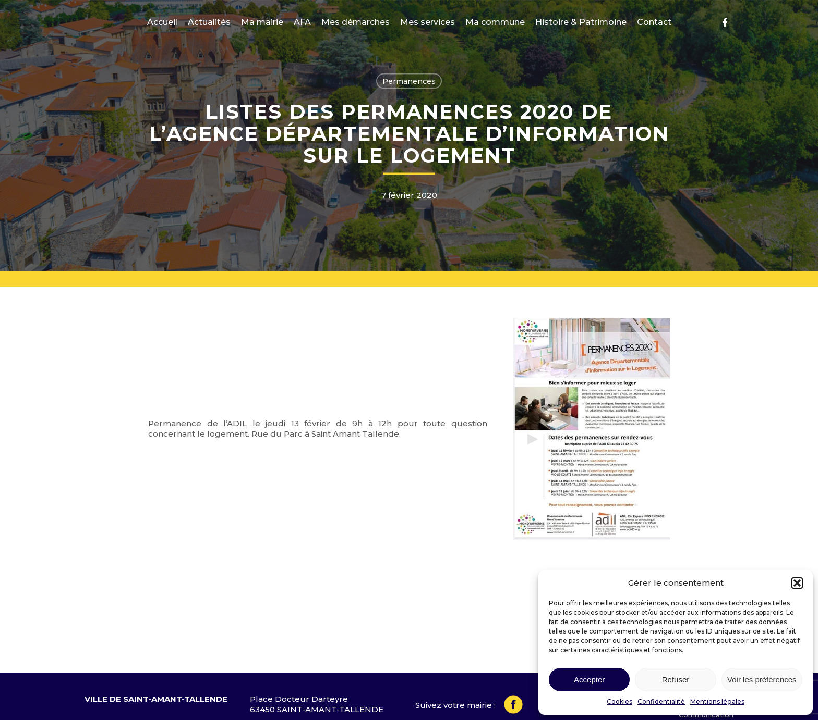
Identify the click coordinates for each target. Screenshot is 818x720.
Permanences (409, 81)
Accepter (589, 679)
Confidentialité (661, 701)
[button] (797, 583)
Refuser (676, 679)
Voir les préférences (762, 679)
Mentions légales (717, 701)
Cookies (619, 701)
